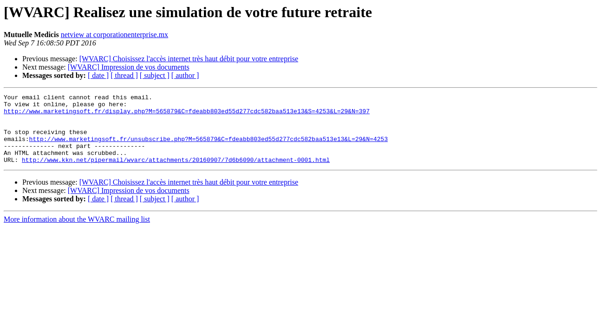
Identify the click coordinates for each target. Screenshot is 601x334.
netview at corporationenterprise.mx (114, 35)
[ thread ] (124, 75)
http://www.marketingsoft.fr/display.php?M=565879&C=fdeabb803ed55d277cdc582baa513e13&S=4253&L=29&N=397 (187, 115)
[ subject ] (155, 75)
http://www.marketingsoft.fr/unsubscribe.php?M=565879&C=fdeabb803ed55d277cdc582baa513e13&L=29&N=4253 (208, 148)
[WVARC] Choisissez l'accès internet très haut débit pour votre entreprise (188, 59)
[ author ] (185, 75)
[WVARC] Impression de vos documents (128, 67)
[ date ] (98, 75)
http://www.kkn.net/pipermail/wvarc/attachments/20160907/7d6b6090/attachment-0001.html (176, 173)
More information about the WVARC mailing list (77, 233)
